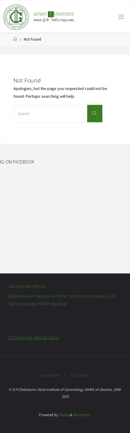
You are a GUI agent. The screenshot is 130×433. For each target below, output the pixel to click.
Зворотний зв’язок (27, 286)
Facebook (50, 376)
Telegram (79, 376)
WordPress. (82, 414)
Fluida (63, 414)
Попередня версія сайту (34, 337)
